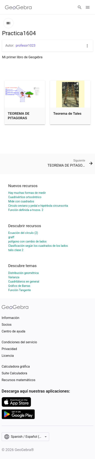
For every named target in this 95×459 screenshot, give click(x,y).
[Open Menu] (87, 7)
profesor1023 (25, 45)
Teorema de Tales (67, 113)
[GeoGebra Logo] (18, 7)
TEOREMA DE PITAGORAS (18, 115)
